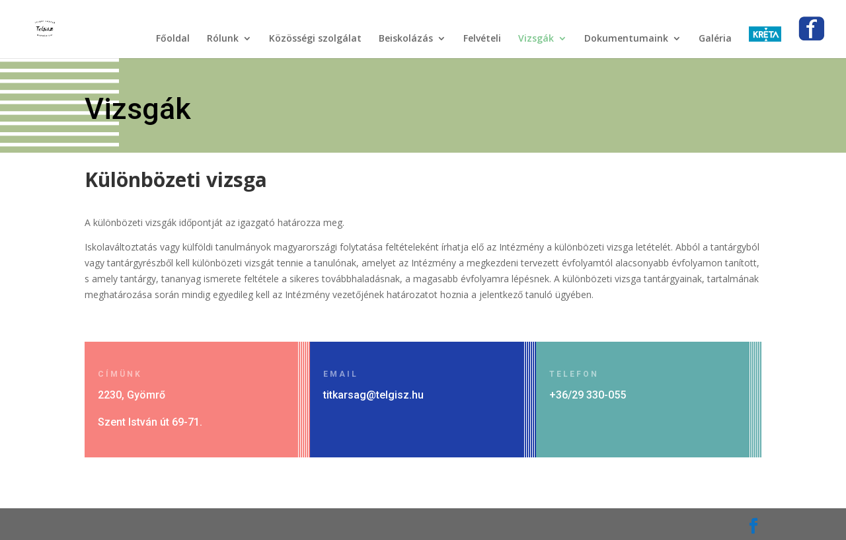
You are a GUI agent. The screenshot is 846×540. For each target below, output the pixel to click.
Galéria (715, 39)
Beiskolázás (406, 39)
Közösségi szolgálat (315, 39)
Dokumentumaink (626, 39)
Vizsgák (536, 39)
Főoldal (173, 39)
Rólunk (223, 39)
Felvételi (482, 39)
